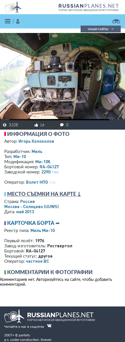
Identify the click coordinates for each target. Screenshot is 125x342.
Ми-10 (19, 156)
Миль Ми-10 (42, 230)
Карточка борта (30, 223)
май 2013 (25, 211)
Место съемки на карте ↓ (44, 194)
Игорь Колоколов (36, 141)
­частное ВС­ (37, 261)
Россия (27, 201)
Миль (37, 151)
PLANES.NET (88, 6)
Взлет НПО (37, 182)
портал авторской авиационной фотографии (88, 10)
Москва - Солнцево (31, 206)
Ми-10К (42, 161)
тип (55, 171)
